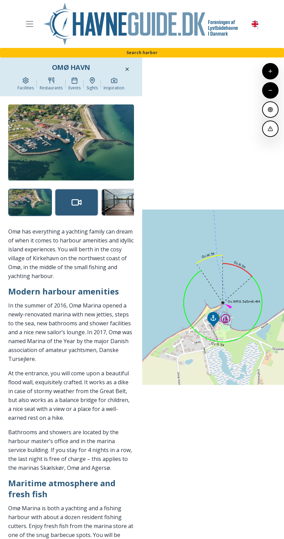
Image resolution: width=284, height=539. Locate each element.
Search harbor (142, 52)
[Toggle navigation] (30, 24)
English (255, 24)
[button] (257, 28)
